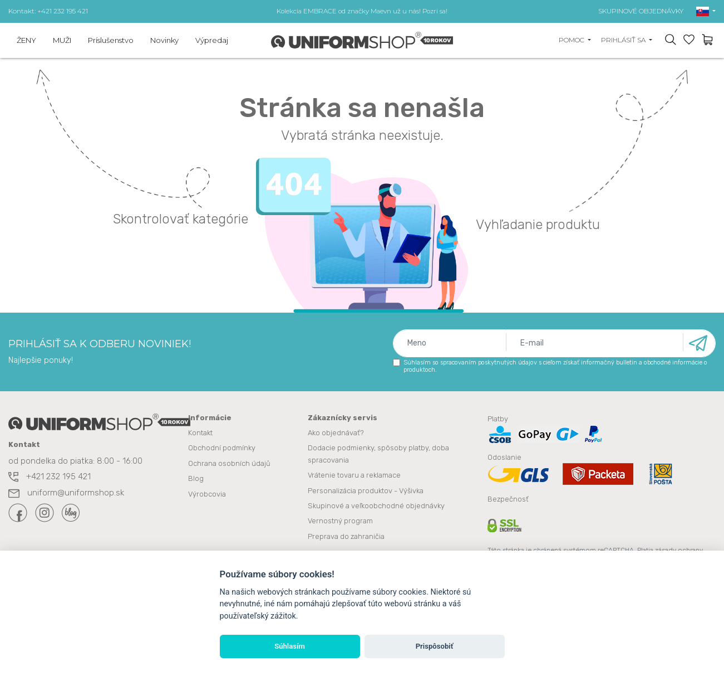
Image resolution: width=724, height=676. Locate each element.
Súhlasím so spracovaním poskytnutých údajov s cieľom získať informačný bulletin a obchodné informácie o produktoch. (550, 366)
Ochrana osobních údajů (229, 463)
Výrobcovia (207, 493)
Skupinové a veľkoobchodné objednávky (376, 505)
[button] (706, 11)
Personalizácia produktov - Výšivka (365, 490)
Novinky (164, 40)
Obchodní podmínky (221, 448)
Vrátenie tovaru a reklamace (354, 475)
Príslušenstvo (111, 40)
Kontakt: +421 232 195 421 (48, 11)
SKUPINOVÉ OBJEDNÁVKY (640, 11)
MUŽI (62, 40)
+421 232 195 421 (49, 478)
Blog (196, 478)
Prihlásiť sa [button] (624, 40)
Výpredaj (211, 40)
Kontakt (200, 433)
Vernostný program (340, 520)
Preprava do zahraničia (346, 535)
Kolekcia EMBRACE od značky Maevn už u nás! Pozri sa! (362, 11)
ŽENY (26, 40)
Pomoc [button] (572, 40)
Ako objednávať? (336, 433)
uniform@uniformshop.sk (66, 494)
